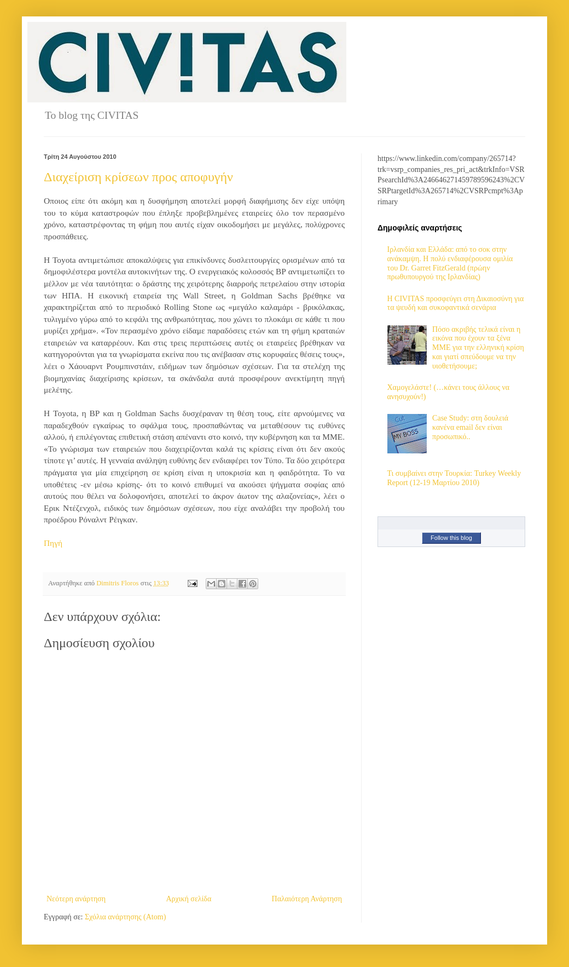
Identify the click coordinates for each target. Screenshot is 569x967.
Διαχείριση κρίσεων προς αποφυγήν (138, 177)
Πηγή (53, 543)
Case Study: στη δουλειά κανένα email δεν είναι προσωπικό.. (470, 427)
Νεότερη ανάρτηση (76, 899)
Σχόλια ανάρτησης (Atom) (125, 917)
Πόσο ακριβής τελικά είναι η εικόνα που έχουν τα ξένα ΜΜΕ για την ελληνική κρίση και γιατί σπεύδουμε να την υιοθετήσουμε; (478, 347)
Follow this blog (451, 537)
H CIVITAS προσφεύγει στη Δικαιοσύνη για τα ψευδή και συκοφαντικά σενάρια (455, 303)
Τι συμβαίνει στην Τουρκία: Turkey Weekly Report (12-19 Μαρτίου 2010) (454, 478)
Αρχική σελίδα (188, 899)
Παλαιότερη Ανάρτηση (307, 899)
